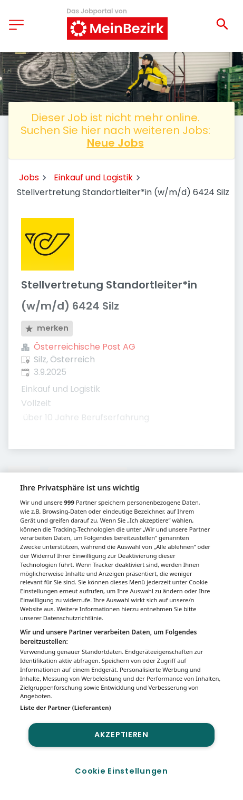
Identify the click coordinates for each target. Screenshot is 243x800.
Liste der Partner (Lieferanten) (65, 707)
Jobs (29, 177)
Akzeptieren (121, 734)
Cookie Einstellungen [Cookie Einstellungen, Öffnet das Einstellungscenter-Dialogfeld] (121, 771)
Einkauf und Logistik (93, 177)
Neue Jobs (115, 143)
